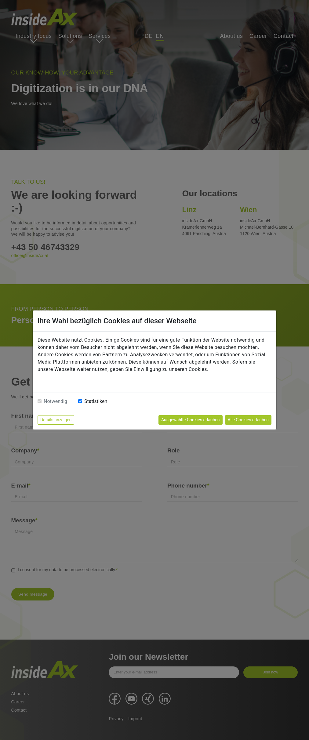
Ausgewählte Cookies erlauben (190, 419)
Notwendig (55, 401)
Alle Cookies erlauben (248, 419)
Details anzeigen (55, 419)
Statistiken (95, 401)
